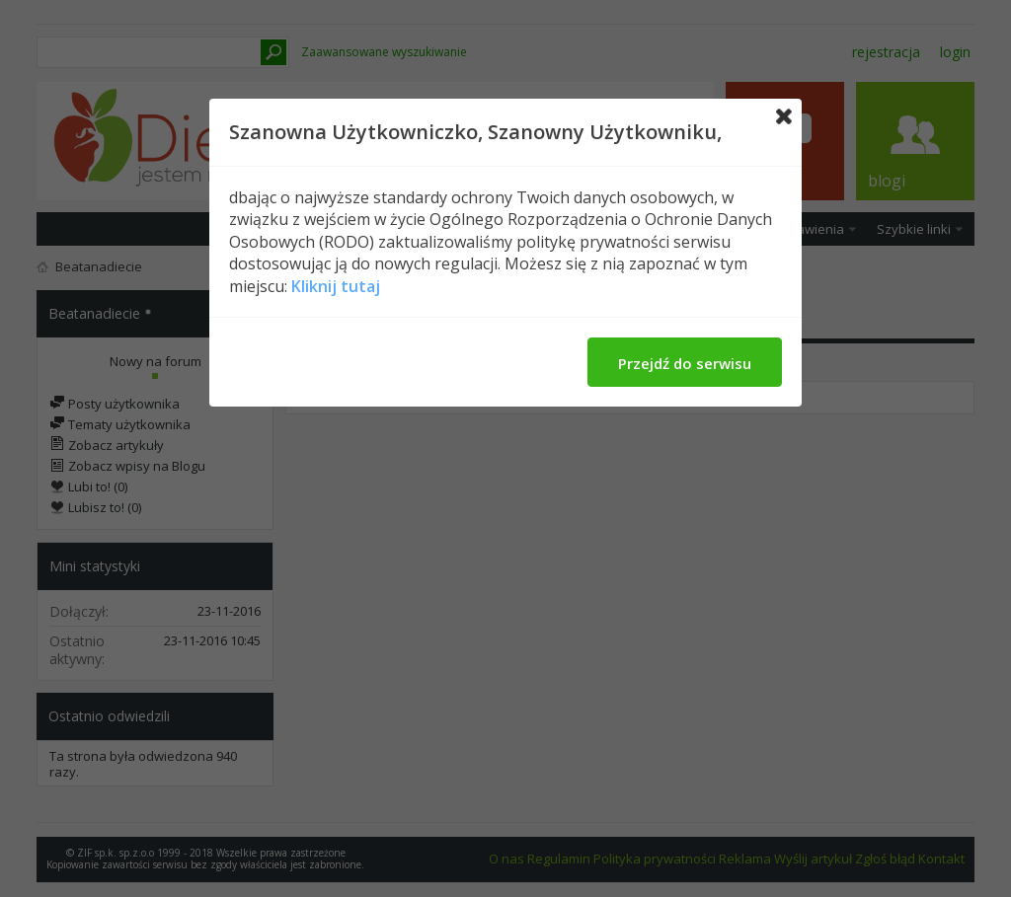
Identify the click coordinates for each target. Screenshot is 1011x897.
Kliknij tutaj (335, 286)
